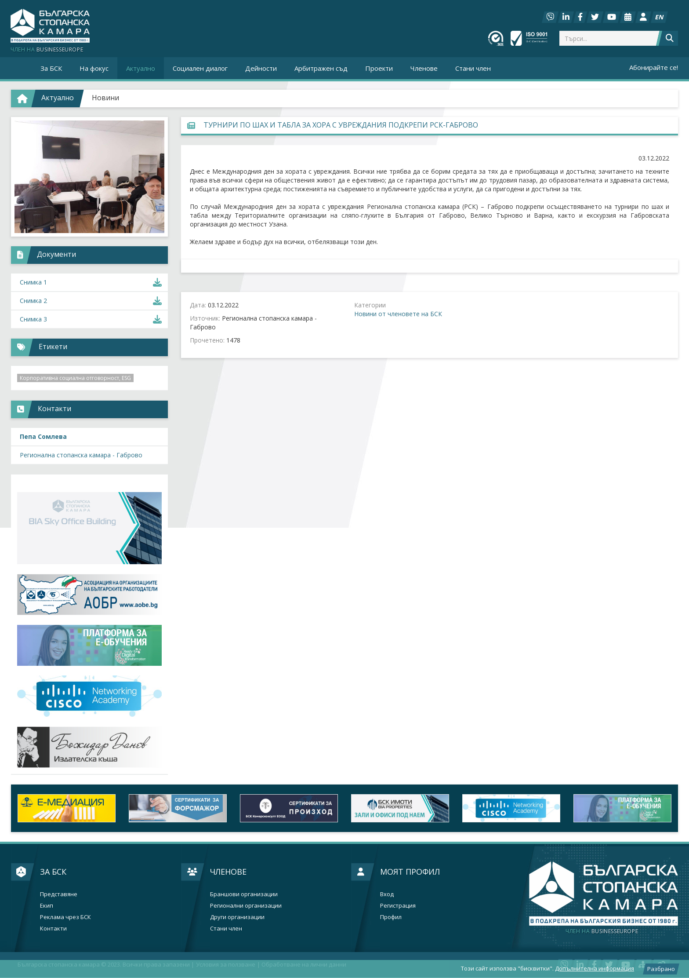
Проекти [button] (379, 68)
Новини (105, 97)
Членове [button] (424, 68)
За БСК (53, 871)
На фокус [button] (94, 68)
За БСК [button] (51, 68)
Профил (391, 917)
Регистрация (398, 906)
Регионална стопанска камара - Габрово (81, 455)
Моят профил (410, 871)
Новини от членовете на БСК (398, 314)
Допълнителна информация (594, 968)
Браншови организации (244, 894)
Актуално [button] (140, 68)
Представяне (58, 894)
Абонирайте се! (653, 67)
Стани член (473, 68)
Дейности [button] (261, 68)
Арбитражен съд (321, 68)
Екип (46, 906)
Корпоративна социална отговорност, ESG (75, 378)
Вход (387, 894)
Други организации (237, 917)
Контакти (53, 928)
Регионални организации (246, 906)
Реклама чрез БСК (65, 917)
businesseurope (602, 931)
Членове (228, 871)
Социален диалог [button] (200, 68)
